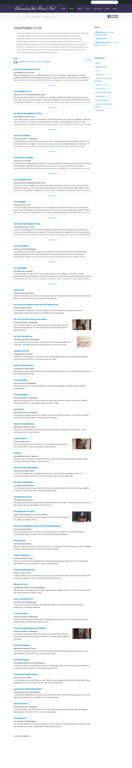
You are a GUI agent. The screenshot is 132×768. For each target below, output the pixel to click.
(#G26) (101, 67)
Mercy (98, 63)
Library (72, 8)
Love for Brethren (102, 100)
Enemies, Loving (102, 85)
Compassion (100, 96)
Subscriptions (98, 8)
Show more (51, 85)
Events (88, 8)
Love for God (101, 89)
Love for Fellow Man (103, 92)
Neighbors (100, 110)
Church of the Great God (34, 8)
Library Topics (36, 17)
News (80, 8)
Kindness (99, 75)
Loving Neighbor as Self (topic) (35, 62)
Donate (115, 8)
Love (97, 71)
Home (27, 17)
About (64, 8)
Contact (107, 8)
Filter (87, 60)
